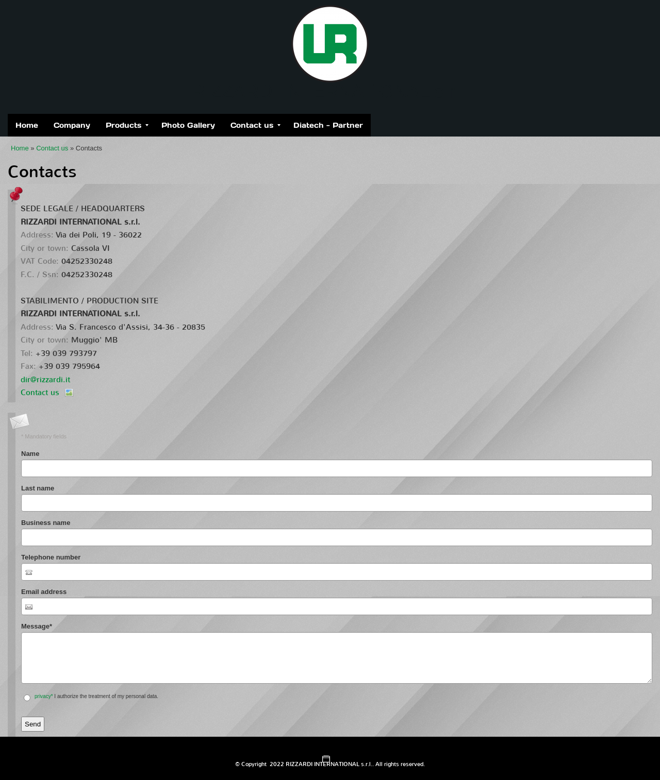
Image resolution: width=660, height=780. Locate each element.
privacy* (44, 696)
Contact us (255, 125)
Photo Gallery (188, 125)
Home (26, 125)
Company (72, 125)
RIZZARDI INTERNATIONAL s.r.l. (330, 91)
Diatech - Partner (328, 125)
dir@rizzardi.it (45, 380)
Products (127, 125)
